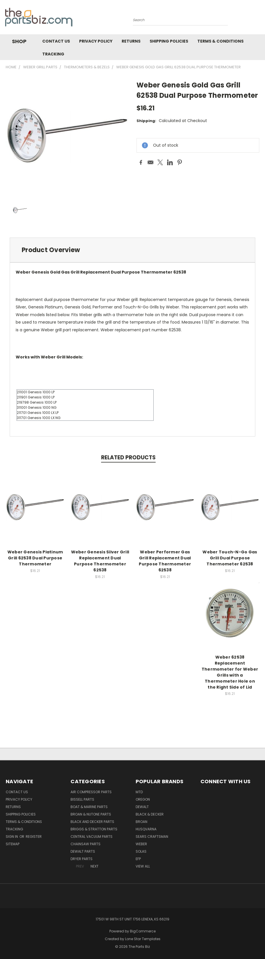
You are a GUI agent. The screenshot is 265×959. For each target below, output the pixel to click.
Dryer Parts (82, 858)
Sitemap (12, 844)
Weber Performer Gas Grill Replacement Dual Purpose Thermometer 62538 (165, 561)
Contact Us (56, 41)
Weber (141, 844)
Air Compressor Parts (91, 791)
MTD (139, 791)
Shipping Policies (169, 41)
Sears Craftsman (152, 836)
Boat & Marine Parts (89, 806)
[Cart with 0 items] (259, 18)
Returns (131, 41)
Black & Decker (150, 814)
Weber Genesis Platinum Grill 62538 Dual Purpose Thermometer (35, 558)
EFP (138, 858)
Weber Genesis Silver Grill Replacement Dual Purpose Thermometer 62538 (100, 561)
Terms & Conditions (220, 41)
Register (34, 836)
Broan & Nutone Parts (91, 814)
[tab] (132, 250)
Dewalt (142, 806)
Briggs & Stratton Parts (94, 829)
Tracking (53, 54)
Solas (141, 851)
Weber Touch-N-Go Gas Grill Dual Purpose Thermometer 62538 (229, 558)
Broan (141, 821)
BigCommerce (143, 931)
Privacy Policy (96, 41)
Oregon (143, 799)
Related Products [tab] (128, 457)
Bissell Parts (82, 799)
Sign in (12, 836)
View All (143, 866)
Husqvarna (146, 829)
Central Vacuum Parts (92, 836)
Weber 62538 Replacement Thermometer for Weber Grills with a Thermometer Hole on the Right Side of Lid (230, 672)
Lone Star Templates (142, 938)
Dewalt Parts (83, 851)
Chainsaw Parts (86, 844)
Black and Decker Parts (92, 821)
